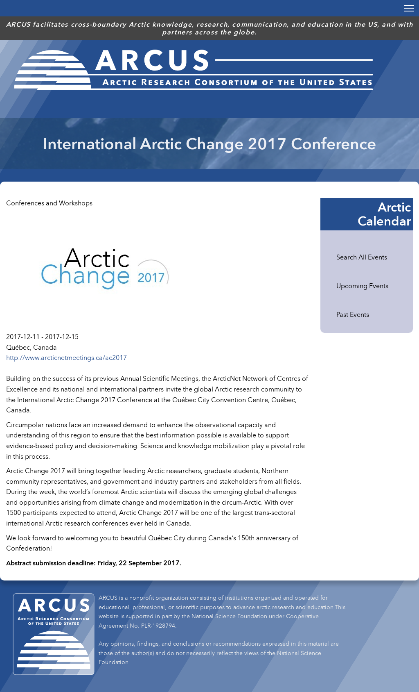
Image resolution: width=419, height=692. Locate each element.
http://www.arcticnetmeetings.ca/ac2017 (66, 357)
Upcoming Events (362, 285)
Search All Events (361, 257)
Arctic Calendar (384, 214)
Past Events (352, 314)
